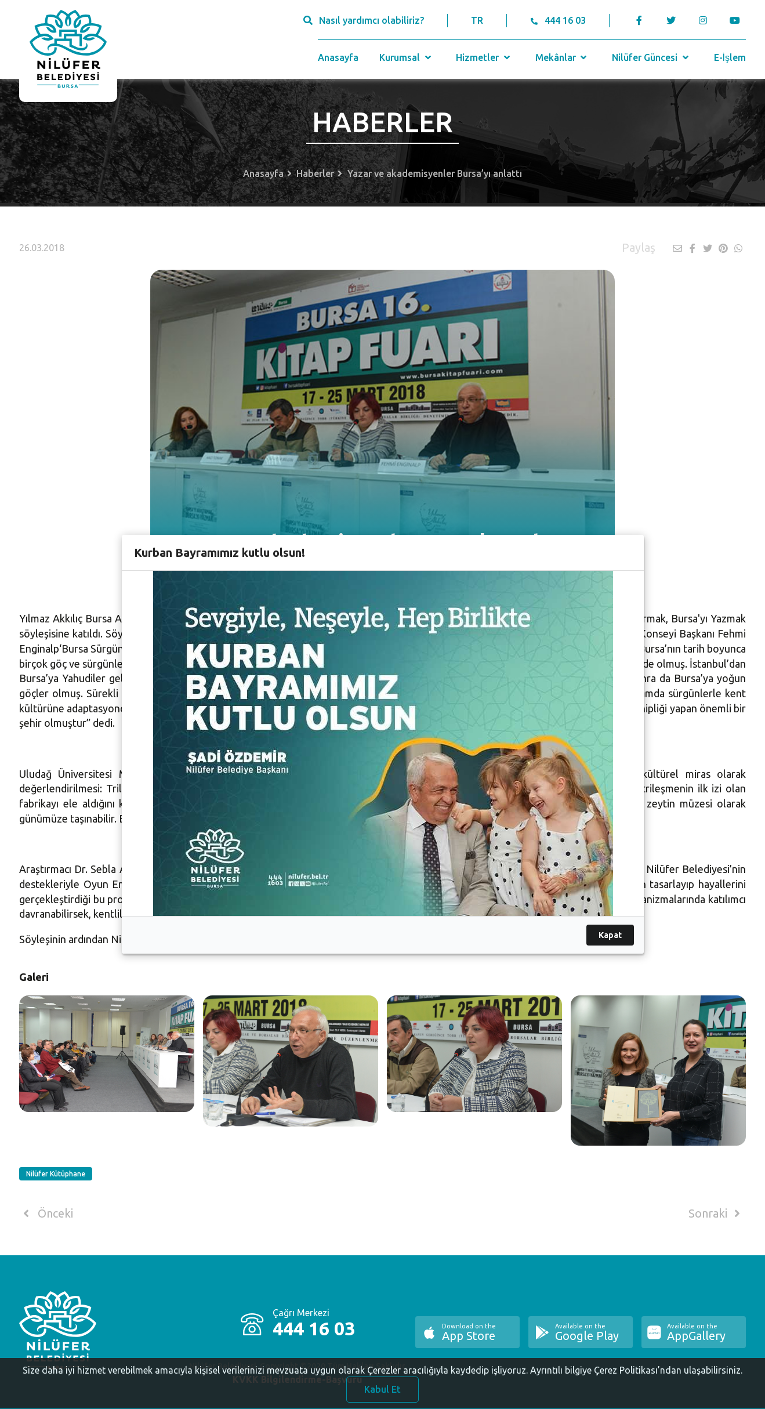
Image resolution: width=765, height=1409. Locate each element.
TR (477, 20)
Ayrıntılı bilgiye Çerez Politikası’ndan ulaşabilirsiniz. (636, 1377)
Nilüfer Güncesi (651, 57)
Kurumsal (406, 57)
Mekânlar (562, 57)
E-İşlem (730, 57)
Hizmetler (484, 57)
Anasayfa (338, 57)
